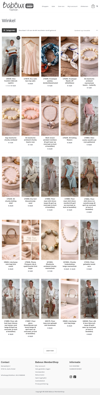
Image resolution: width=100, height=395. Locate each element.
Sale (53, 6)
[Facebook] (74, 376)
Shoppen (45, 6)
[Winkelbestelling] (86, 30)
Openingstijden (41, 378)
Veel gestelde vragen (42, 369)
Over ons (61, 6)
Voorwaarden (40, 372)
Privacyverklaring (41, 384)
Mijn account (72, 6)
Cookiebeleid (40, 381)
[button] (97, 6)
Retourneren (39, 375)
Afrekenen (84, 6)
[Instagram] (70, 376)
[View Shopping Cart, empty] (93, 6)
